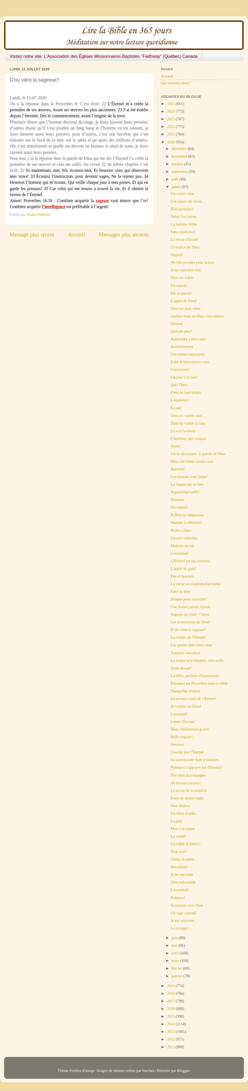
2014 (171, 1024)
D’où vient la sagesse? (188, 629)
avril (176, 953)
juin (175, 938)
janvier (178, 976)
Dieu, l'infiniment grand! (190, 729)
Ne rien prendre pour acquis (192, 262)
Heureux (177, 744)
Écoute (176, 408)
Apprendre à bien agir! (188, 339)
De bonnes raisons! (186, 783)
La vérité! (178, 836)
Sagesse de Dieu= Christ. (190, 614)
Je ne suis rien (182, 874)
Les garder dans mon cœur (191, 645)
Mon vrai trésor (183, 828)
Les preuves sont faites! (189, 476)
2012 (171, 1039)
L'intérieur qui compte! (189, 438)
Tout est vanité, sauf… (188, 415)
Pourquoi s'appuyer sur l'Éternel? (196, 767)
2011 (171, 1047)
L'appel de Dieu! (184, 301)
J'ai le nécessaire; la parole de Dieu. (198, 454)
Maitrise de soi (182, 545)
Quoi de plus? (181, 331)
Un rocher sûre (182, 193)
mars (176, 960)
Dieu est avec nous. (186, 308)
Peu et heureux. (183, 576)
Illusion (177, 323)
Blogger (183, 1070)
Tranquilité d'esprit (185, 691)
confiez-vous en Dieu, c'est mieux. (198, 316)
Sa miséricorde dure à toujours (195, 760)
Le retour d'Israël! (185, 239)
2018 (171, 993)
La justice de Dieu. (185, 247)
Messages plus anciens (124, 235)
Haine (175, 446)
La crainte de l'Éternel (188, 637)
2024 (171, 111)
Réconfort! (179, 867)
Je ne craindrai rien (186, 270)
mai (175, 945)
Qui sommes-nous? (176, 83)
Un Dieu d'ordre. (184, 813)
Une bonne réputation (188, 354)
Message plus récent (32, 235)
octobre (178, 164)
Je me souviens (182, 920)
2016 (171, 1008)
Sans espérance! (183, 232)
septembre (180, 171)
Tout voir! (178, 851)
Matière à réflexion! (186, 522)
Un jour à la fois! (184, 377)
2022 (171, 126)
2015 (171, 1016)
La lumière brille (184, 224)
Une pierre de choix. (186, 201)
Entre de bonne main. (187, 798)
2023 (171, 119)
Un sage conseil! (184, 913)
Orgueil (177, 255)
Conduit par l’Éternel (187, 752)
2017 (171, 1001)
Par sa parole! (181, 293)
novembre (180, 156)
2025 (171, 103)
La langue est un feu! (187, 484)
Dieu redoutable (183, 882)
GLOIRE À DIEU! (186, 844)
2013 (171, 1031)
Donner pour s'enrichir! (189, 599)
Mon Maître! (181, 806)
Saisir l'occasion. (184, 216)
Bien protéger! (182, 209)
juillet (177, 187)
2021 (171, 134)
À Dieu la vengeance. (187, 515)
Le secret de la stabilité (189, 790)
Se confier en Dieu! (186, 706)
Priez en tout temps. (186, 392)
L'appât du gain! (183, 568)
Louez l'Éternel (183, 721)
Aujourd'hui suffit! (185, 492)
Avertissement (182, 346)
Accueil (76, 235)
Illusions (177, 499)
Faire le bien (180, 591)
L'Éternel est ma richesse (190, 561)
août (175, 179)
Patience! (178, 897)
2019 (171, 986)
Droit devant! (181, 668)
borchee (148, 1070)
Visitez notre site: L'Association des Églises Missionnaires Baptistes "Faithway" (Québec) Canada (104, 56)
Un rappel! (179, 507)
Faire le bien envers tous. (190, 362)
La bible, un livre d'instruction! (195, 676)
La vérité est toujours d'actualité (196, 584)
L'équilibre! (180, 400)
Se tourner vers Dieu (187, 905)
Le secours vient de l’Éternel (193, 698)
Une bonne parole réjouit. (191, 607)
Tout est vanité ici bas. (188, 423)
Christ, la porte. (183, 859)
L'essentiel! (180, 553)
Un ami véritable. (184, 538)
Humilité (178, 469)
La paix (177, 821)
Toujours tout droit (185, 653)
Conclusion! (180, 369)
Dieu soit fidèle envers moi (192, 461)
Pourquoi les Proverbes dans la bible (199, 683)
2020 (171, 142)
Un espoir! (179, 285)
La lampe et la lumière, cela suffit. (197, 660)
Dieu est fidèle (182, 277)
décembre (180, 148)
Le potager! (180, 928)
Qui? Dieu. (179, 385)
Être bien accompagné (188, 775)
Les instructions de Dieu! (190, 622)
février (177, 968)
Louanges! (179, 714)
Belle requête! (182, 737)
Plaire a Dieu (181, 530)
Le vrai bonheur (183, 431)
